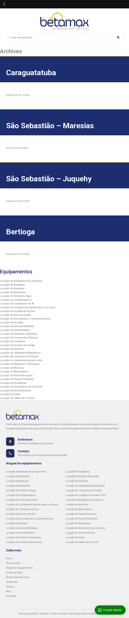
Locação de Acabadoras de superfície (21, 280)
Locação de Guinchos (12, 348)
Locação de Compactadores (16, 299)
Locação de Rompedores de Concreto (21, 386)
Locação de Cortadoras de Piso (17, 311)
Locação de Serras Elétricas (15, 390)
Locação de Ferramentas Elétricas (19, 337)
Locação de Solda (10, 394)
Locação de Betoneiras (13, 292)
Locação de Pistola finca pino (16, 375)
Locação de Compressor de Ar (17, 303)
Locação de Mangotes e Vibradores (20, 363)
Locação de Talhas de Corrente (17, 398)
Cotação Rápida (110, 610)
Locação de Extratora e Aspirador (18, 333)
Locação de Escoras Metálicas (17, 326)
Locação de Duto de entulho (15, 314)
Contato (10, 586)
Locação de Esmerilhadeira (15, 330)
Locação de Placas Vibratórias (17, 379)
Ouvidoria (11, 596)
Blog (8, 591)
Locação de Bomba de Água (15, 295)
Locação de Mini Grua (12, 367)
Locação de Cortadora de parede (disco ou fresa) (27, 307)
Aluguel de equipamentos (19, 567)
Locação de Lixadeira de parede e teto (21, 360)
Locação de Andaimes (12, 284)
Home (9, 558)
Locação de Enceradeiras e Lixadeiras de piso (25, 318)
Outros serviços (14, 572)
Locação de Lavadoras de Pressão (19, 356)
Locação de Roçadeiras (13, 382)
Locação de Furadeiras (12, 341)
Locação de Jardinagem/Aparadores (20, 352)
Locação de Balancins (12, 288)
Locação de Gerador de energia (17, 345)
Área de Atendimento (17, 577)
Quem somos (13, 563)
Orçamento (12, 582)
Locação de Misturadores (14, 371)
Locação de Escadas (11, 322)
